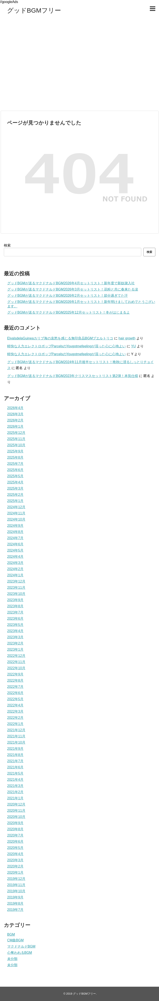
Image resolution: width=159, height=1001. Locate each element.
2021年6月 (15, 767)
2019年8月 (15, 903)
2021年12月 (16, 730)
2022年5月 (15, 699)
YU (133, 346)
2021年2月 (15, 792)
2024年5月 (15, 550)
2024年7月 (15, 538)
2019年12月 (16, 879)
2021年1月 (15, 798)
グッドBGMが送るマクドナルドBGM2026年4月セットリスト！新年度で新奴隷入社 (71, 283)
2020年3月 (15, 860)
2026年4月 (15, 408)
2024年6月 (15, 544)
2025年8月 (15, 457)
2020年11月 (16, 810)
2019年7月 (15, 909)
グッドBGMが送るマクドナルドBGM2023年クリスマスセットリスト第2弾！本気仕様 (72, 376)
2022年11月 (16, 662)
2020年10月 (16, 817)
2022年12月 (16, 656)
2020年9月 (15, 823)
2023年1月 (15, 649)
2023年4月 (15, 631)
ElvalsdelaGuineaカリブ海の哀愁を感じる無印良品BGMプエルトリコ (60, 338)
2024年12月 (16, 507)
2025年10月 (16, 445)
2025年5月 (15, 476)
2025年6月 (15, 470)
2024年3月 (15, 563)
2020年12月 (16, 804)
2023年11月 (16, 587)
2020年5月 (15, 848)
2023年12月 (16, 581)
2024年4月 (15, 556)
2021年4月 (15, 779)
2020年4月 (15, 854)
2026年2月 (15, 420)
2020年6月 (15, 841)
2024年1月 (15, 575)
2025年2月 (15, 494)
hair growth (126, 338)
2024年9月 (15, 525)
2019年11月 (16, 885)
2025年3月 (15, 488)
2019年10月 (16, 891)
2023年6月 (15, 618)
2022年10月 (16, 668)
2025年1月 (15, 501)
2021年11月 (16, 736)
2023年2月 (15, 643)
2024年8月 (15, 532)
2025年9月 (15, 451)
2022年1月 (15, 724)
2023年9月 (15, 600)
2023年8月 (15, 606)
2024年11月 (16, 513)
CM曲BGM (15, 940)
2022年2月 (15, 717)
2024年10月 (16, 519)
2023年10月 (16, 594)
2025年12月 (16, 432)
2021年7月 (15, 761)
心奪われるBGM (19, 952)
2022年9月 (15, 674)
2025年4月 (15, 482)
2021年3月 (15, 786)
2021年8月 (15, 755)
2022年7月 (15, 686)
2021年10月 (16, 742)
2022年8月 (15, 680)
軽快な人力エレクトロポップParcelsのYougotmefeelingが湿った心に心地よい (66, 346)
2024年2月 (15, 569)
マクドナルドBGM (21, 946)
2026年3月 (15, 414)
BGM (11, 934)
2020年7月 (15, 835)
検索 (7, 245)
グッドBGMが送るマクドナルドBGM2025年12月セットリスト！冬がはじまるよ (68, 312)
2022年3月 (15, 711)
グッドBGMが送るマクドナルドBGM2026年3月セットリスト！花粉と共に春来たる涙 (72, 289)
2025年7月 (15, 463)
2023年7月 (15, 612)
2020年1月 (15, 872)
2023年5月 (15, 625)
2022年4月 (15, 705)
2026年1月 (15, 426)
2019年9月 (15, 897)
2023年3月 (15, 637)
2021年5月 (15, 773)
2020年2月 (15, 866)
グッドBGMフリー (34, 10)
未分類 (12, 959)
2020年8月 (15, 829)
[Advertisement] (40, 67)
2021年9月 (15, 748)
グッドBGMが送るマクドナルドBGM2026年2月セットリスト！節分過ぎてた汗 (67, 295)
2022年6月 (15, 693)
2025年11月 (16, 439)
